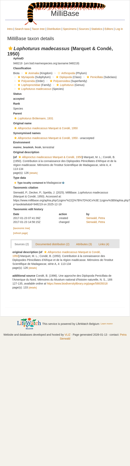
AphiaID (18, 58)
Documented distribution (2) (52, 244)
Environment (21, 142)
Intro (10, 28)
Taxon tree (38, 28)
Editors (109, 28)
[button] (10, 48)
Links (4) (103, 244)
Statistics (96, 28)
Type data (19, 177)
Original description (26, 152)
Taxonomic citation (25, 187)
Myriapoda (25, 77)
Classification (22, 68)
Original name (22, 123)
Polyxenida (26, 81)
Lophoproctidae (28, 85)
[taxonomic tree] (21, 228)
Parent (17, 113)
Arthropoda (66, 73)
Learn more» (107, 323)
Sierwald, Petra (95, 218)
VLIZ (68, 334)
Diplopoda (63, 77)
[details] (34, 173)
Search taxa (22, 28)
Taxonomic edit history (28, 209)
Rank (16, 103)
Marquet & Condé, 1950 (45, 128)
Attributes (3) (84, 244)
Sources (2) (22, 244)
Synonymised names (27, 133)
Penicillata (94, 77)
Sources (84, 28)
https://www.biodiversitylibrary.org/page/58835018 (77, 283)
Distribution (54, 28)
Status (17, 93)
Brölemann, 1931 (33, 118)
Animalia (31, 73)
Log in (119, 28)
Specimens (70, 28)
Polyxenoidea (59, 81)
